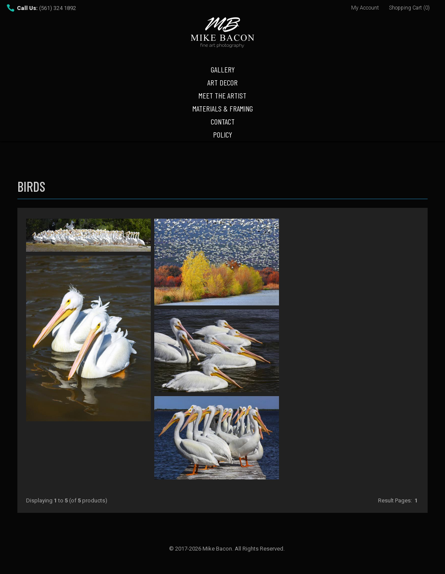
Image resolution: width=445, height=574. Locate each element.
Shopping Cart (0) (409, 8)
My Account (365, 8)
